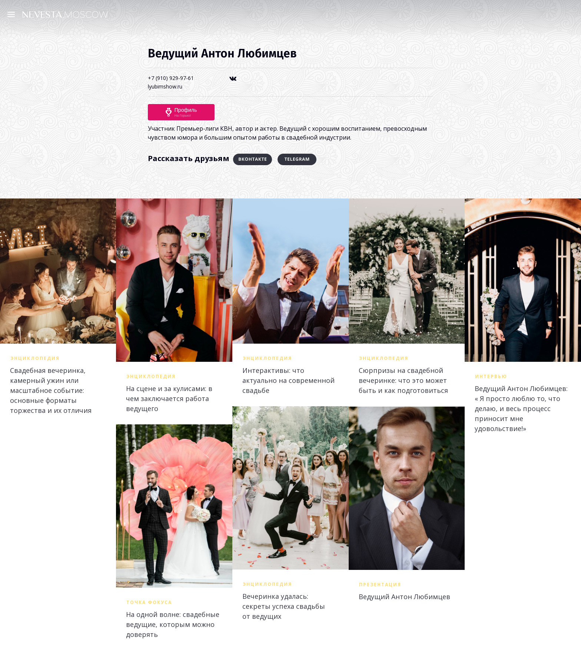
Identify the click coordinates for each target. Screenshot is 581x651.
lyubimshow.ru (165, 86)
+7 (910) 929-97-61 (171, 77)
